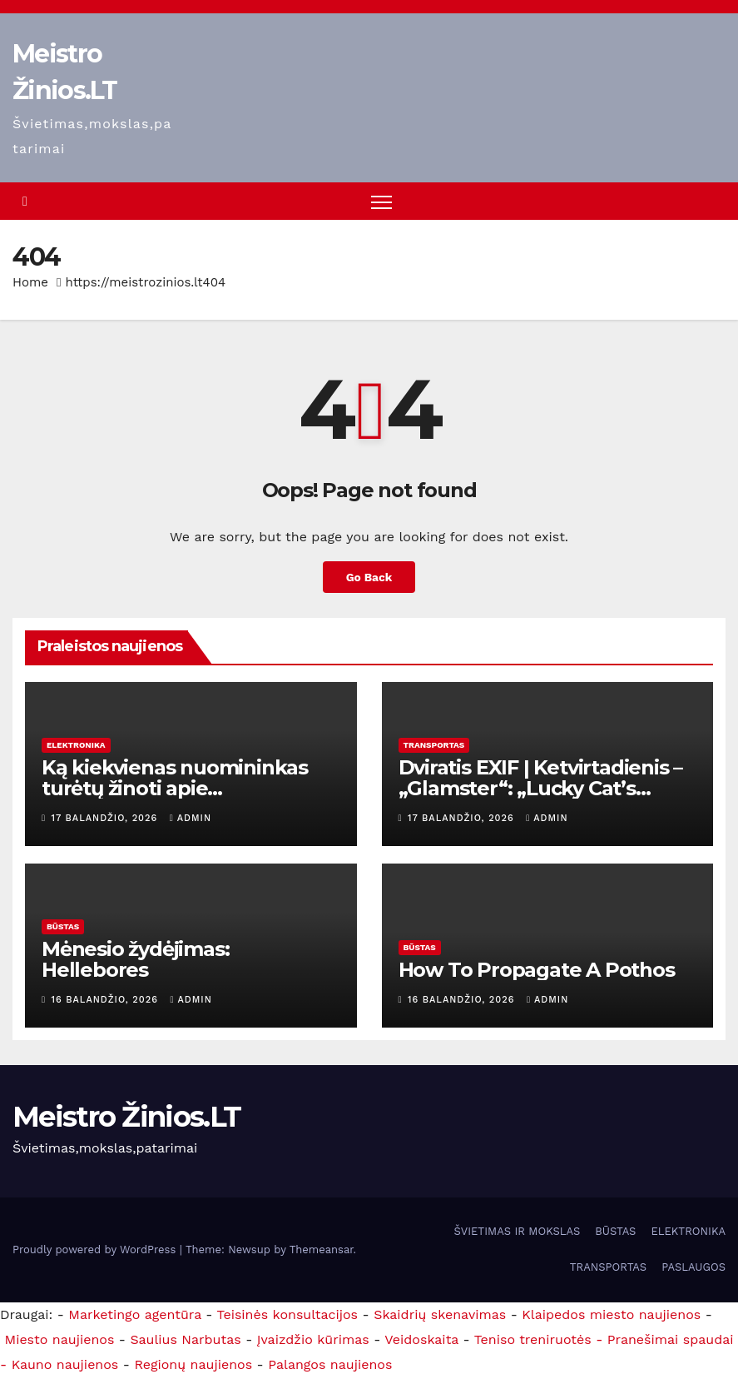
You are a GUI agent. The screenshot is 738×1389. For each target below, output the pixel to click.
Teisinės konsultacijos (288, 1314)
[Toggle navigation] (381, 202)
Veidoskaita (421, 1339)
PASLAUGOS (693, 1268)
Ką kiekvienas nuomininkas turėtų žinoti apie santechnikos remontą (175, 788)
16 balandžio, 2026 (107, 1000)
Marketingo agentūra (134, 1314)
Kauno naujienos (65, 1364)
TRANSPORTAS (434, 744)
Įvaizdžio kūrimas (313, 1339)
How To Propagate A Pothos (537, 970)
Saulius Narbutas (185, 1339)
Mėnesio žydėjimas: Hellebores (135, 960)
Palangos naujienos (330, 1364)
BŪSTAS (63, 927)
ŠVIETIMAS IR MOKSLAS (517, 1232)
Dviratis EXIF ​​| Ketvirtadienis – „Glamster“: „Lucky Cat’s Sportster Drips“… (541, 788)
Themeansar (322, 1249)
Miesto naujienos (59, 1339)
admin (190, 818)
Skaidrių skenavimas (440, 1314)
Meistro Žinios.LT (126, 1117)
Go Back (368, 577)
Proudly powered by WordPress (96, 1249)
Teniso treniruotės (533, 1339)
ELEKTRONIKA (76, 744)
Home (30, 283)
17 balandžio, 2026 (106, 818)
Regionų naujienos (193, 1364)
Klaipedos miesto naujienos (611, 1314)
